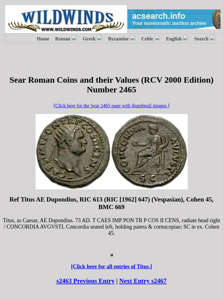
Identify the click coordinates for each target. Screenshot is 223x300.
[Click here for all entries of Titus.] (111, 267)
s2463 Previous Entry (85, 280)
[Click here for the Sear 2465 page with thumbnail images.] (111, 105)
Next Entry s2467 (143, 280)
